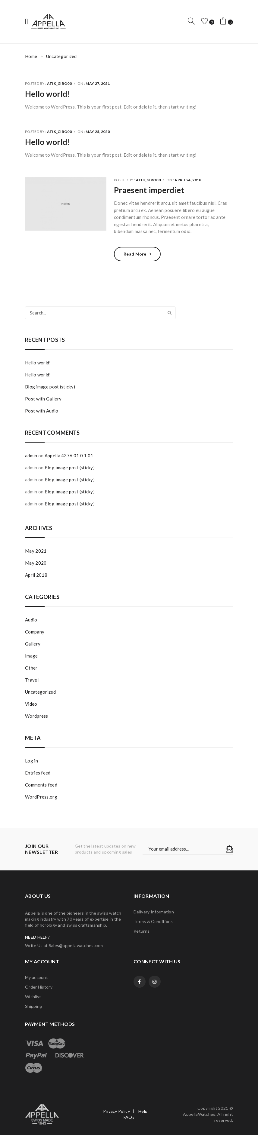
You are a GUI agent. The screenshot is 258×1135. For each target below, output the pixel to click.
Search (169, 313)
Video (31, 704)
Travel (32, 680)
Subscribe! (229, 849)
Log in (31, 760)
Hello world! (48, 94)
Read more (135, 253)
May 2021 (35, 551)
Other (31, 667)
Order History (38, 986)
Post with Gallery (43, 398)
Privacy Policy (116, 1111)
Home (31, 56)
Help (142, 1111)
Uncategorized (40, 692)
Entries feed (38, 772)
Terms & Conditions (153, 921)
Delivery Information (154, 911)
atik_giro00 (59, 83)
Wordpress (36, 716)
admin (31, 455)
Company (34, 631)
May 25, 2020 (98, 131)
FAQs (129, 1117)
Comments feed (41, 784)
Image (31, 655)
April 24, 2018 (188, 180)
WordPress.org (41, 796)
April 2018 (36, 575)
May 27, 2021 (98, 83)
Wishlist (33, 996)
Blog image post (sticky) (50, 386)
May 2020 (35, 563)
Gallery (32, 643)
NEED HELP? (37, 937)
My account (36, 977)
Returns (141, 931)
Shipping (33, 1006)
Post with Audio (41, 410)
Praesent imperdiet (149, 190)
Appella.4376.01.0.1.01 (69, 455)
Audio (31, 619)
